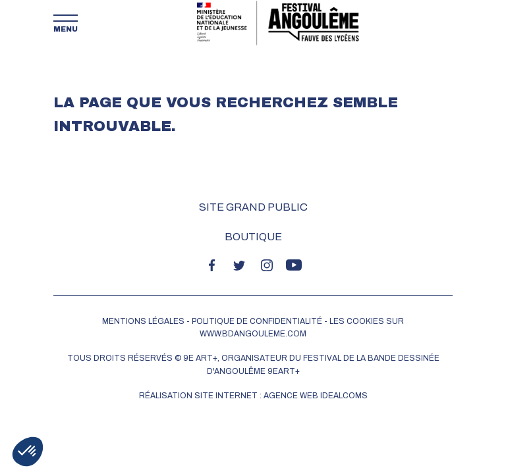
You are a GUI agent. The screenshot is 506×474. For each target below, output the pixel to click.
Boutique (253, 236)
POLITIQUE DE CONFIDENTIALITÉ (257, 321)
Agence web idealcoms (316, 395)
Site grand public (253, 207)
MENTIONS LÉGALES (143, 321)
